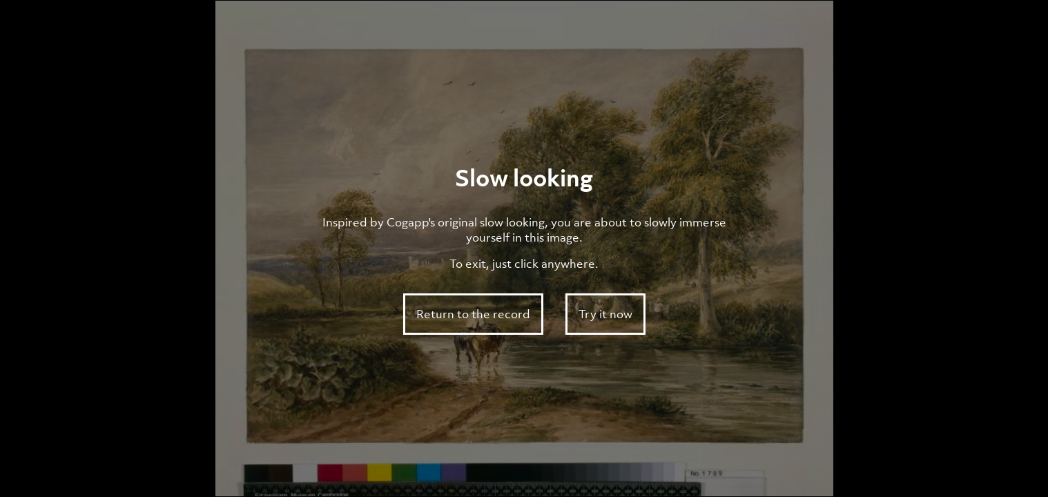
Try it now (605, 314)
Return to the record (473, 314)
